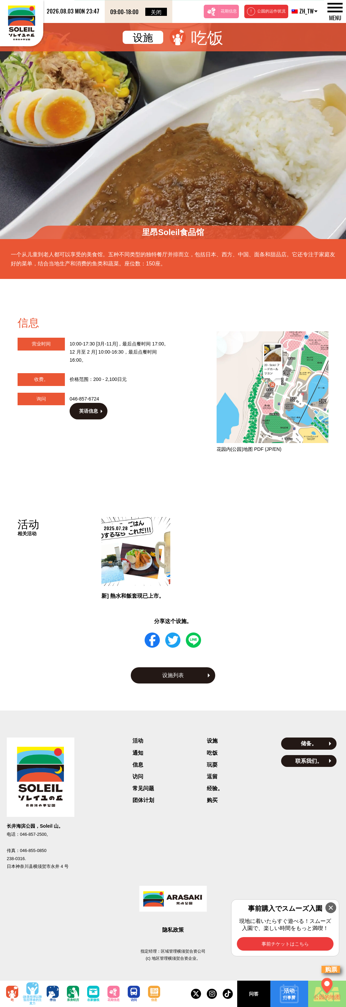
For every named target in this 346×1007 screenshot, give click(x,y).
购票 (331, 969)
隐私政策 (173, 930)
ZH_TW (302, 11)
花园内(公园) (249, 449)
